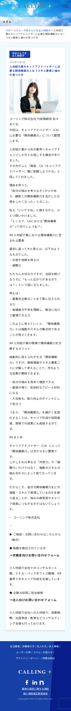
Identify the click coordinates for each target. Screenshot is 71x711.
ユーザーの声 (23, 652)
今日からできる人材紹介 (37, 30)
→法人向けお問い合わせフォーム (32, 600)
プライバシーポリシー (28, 658)
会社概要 (15, 646)
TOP (8, 30)
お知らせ (48, 652)
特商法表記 (48, 658)
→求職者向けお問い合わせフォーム (34, 555)
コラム (17, 30)
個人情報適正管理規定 (35, 693)
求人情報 (54, 646)
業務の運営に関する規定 (35, 688)
